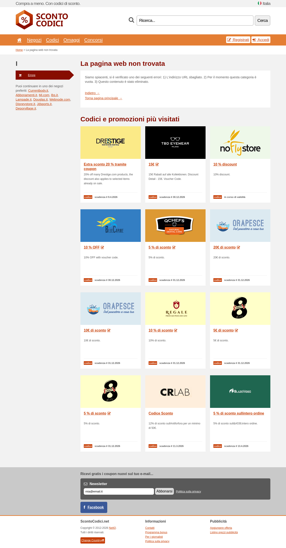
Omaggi (71, 39)
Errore (25, 75)
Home (19, 50)
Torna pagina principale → (103, 98)
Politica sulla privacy (188, 491)
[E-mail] (119, 491)
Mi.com (44, 95)
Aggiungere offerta (221, 527)
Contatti (149, 527)
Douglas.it (40, 99)
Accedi (260, 39)
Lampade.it (24, 99)
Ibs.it (54, 95)
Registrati (238, 39)
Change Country (92, 540)
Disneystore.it (25, 104)
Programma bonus (156, 532)
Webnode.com (59, 99)
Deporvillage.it (26, 108)
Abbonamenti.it (26, 95)
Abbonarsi (164, 491)
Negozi (34, 39)
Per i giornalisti (154, 536)
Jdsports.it (44, 104)
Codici (52, 39)
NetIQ (112, 527)
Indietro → (92, 93)
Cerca (262, 20)
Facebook (96, 507)
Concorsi (93, 39)
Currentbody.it (38, 90)
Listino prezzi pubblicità (224, 532)
